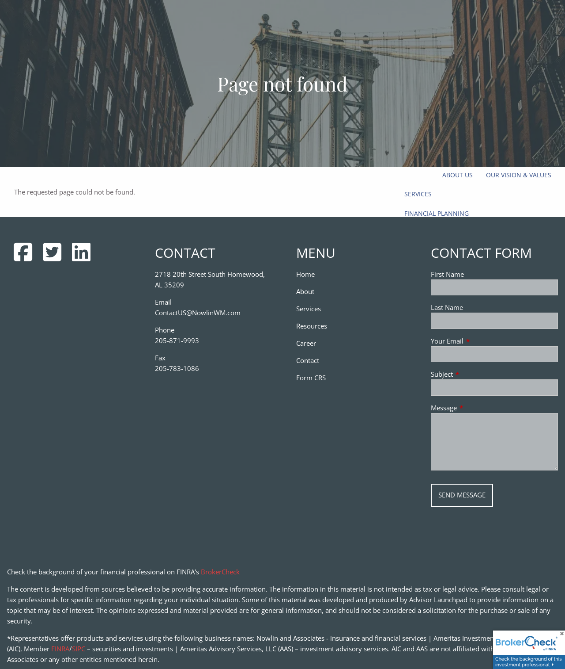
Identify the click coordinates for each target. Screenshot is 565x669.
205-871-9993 (177, 340)
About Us (457, 175)
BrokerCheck (220, 571)
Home (305, 274)
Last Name (447, 307)
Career (306, 343)
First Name (447, 274)
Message (476, 407)
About (305, 291)
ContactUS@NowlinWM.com (198, 312)
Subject (474, 374)
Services (418, 194)
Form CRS (311, 377)
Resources (311, 325)
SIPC (78, 648)
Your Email (480, 340)
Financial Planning (436, 213)
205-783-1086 (177, 368)
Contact (307, 360)
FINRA (60, 648)
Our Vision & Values (518, 175)
